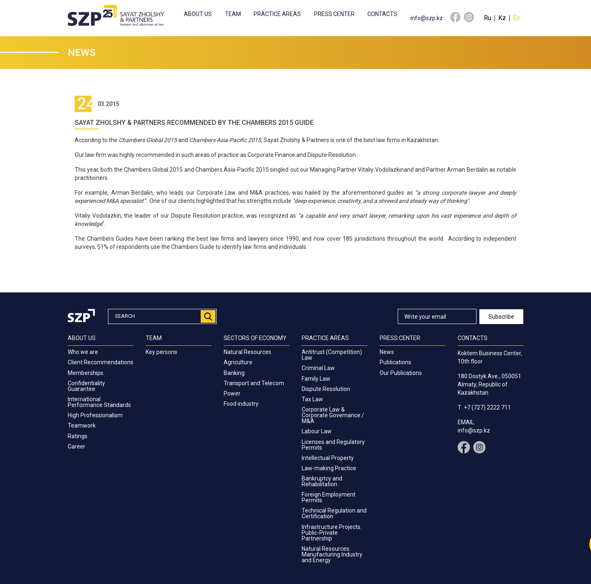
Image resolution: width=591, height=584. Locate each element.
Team (233, 14)
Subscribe (501, 316)
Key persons (161, 352)
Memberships (85, 373)
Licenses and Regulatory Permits (333, 445)
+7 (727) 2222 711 (487, 407)
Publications (395, 362)
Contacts (382, 14)
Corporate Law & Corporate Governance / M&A (333, 415)
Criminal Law (318, 368)
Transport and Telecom (254, 383)
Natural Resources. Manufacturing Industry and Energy (332, 554)
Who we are (83, 352)
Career (76, 446)
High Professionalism (95, 415)
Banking (234, 373)
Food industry (241, 404)
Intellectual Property (328, 458)
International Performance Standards (99, 402)
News (387, 352)
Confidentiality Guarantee (86, 386)
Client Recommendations (100, 362)
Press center (334, 14)
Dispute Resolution (326, 389)
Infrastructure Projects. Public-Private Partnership (332, 532)
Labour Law (317, 431)
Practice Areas (277, 14)
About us (198, 14)
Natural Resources (247, 352)
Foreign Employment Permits (328, 497)
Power (232, 393)
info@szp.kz (426, 18)
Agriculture (238, 362)
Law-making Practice (329, 468)
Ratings (77, 436)
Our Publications (401, 373)
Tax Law (312, 399)
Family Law (316, 379)
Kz (502, 18)
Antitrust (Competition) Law (332, 355)
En (516, 18)
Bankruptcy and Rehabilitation (322, 481)
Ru (487, 18)
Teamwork (82, 425)
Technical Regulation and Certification (334, 513)
